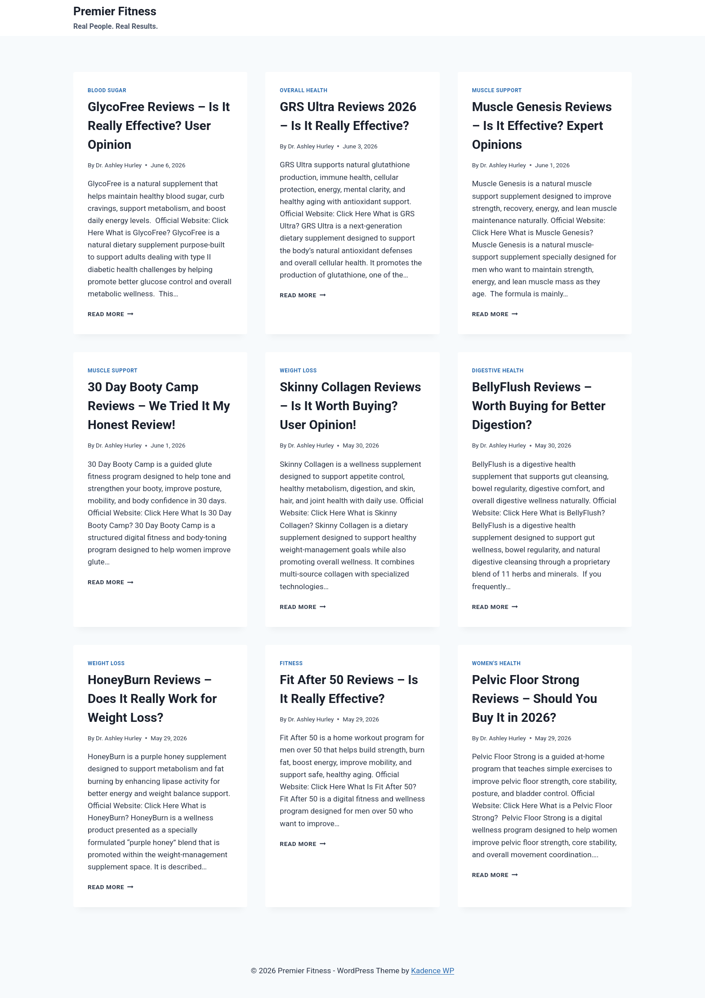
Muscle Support (497, 90)
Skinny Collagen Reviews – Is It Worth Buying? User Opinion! (350, 406)
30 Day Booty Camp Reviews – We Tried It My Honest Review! (159, 406)
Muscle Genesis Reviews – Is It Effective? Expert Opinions (542, 125)
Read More (111, 314)
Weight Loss (298, 370)
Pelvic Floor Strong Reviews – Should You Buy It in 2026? (535, 698)
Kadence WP (432, 970)
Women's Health (496, 663)
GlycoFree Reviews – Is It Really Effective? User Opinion (159, 125)
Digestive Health (498, 370)
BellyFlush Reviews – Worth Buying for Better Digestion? (539, 406)
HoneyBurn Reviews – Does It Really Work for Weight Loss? (152, 698)
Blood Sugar (107, 90)
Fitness (291, 663)
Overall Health (303, 90)
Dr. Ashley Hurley (119, 165)
